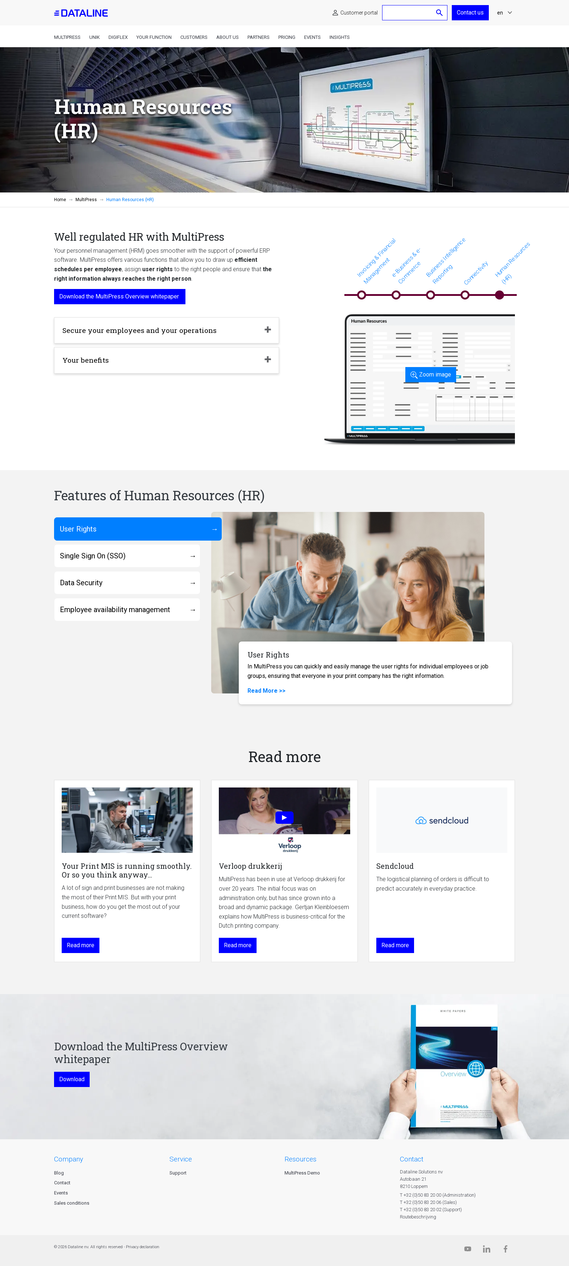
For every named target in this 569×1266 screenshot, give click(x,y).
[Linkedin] (486, 1250)
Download (72, 1079)
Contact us (470, 12)
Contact (62, 1182)
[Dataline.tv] (467, 1250)
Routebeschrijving (418, 1217)
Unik (94, 37)
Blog (59, 1173)
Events (312, 37)
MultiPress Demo (302, 1173)
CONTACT (411, 1159)
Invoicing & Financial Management (376, 261)
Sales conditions (71, 1203)
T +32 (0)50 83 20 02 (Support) (431, 1209)
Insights (339, 37)
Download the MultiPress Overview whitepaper (119, 296)
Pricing (286, 37)
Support (178, 1173)
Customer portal (359, 13)
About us (227, 37)
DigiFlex (118, 37)
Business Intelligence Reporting (446, 260)
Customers (194, 37)
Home (60, 199)
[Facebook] (505, 1250)
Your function (154, 37)
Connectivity (475, 273)
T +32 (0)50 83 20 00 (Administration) (438, 1195)
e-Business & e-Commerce (406, 265)
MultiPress (67, 37)
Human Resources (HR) (513, 262)
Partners (258, 37)
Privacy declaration (142, 1247)
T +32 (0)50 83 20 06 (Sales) (428, 1202)
